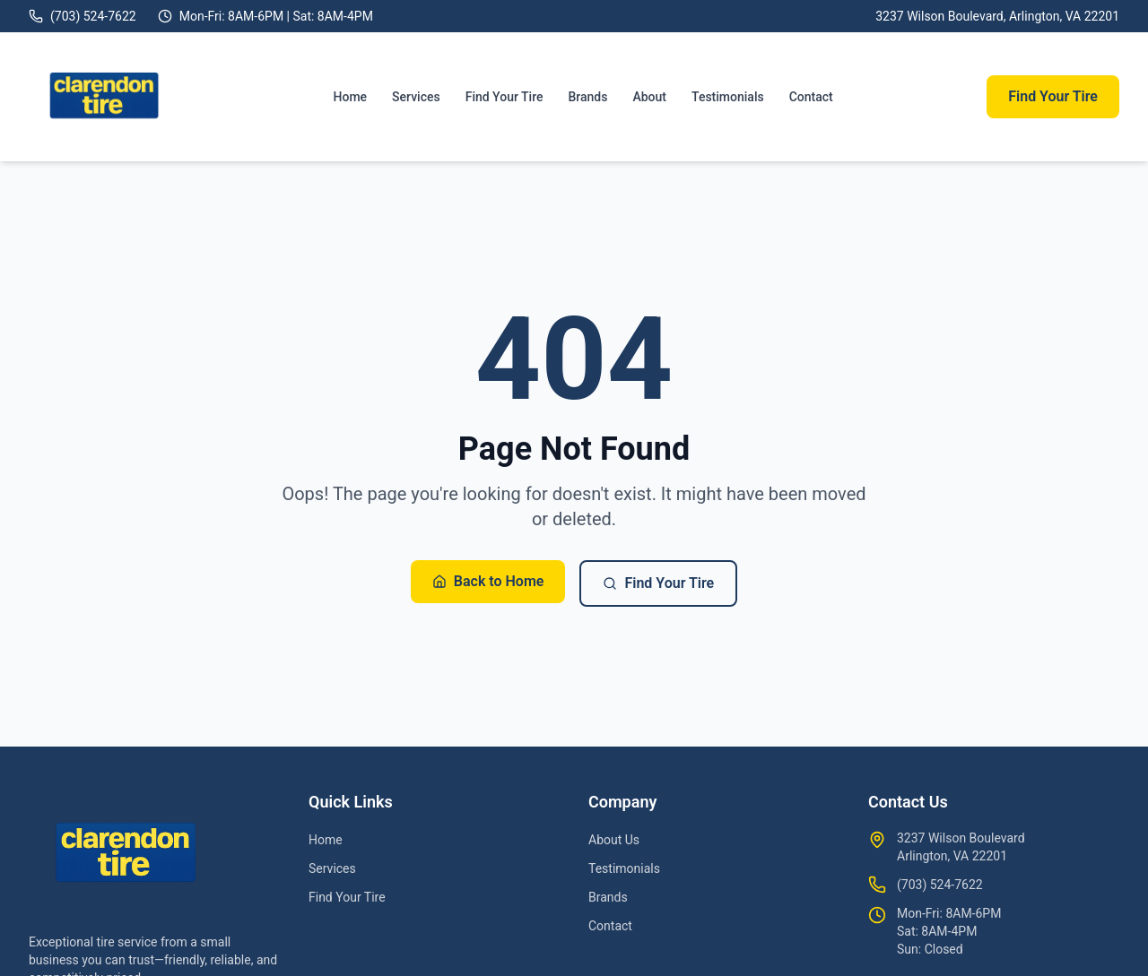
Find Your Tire (504, 97)
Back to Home (488, 581)
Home (351, 97)
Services (416, 97)
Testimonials (727, 97)
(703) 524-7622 (940, 884)
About (649, 97)
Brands (587, 97)
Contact (811, 97)
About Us (613, 840)
